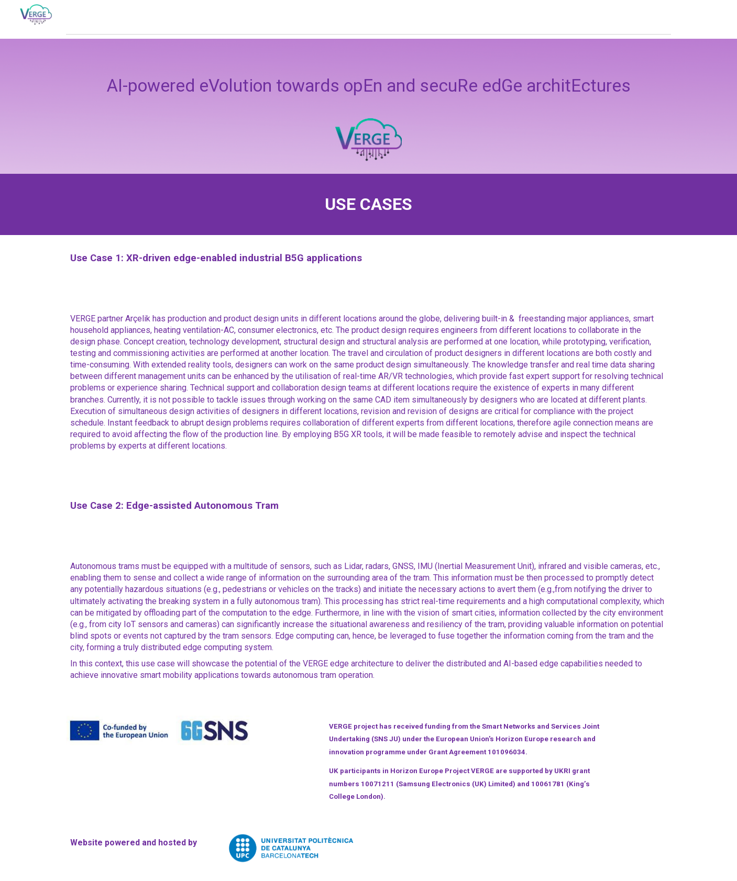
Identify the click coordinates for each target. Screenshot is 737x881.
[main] (368, 106)
